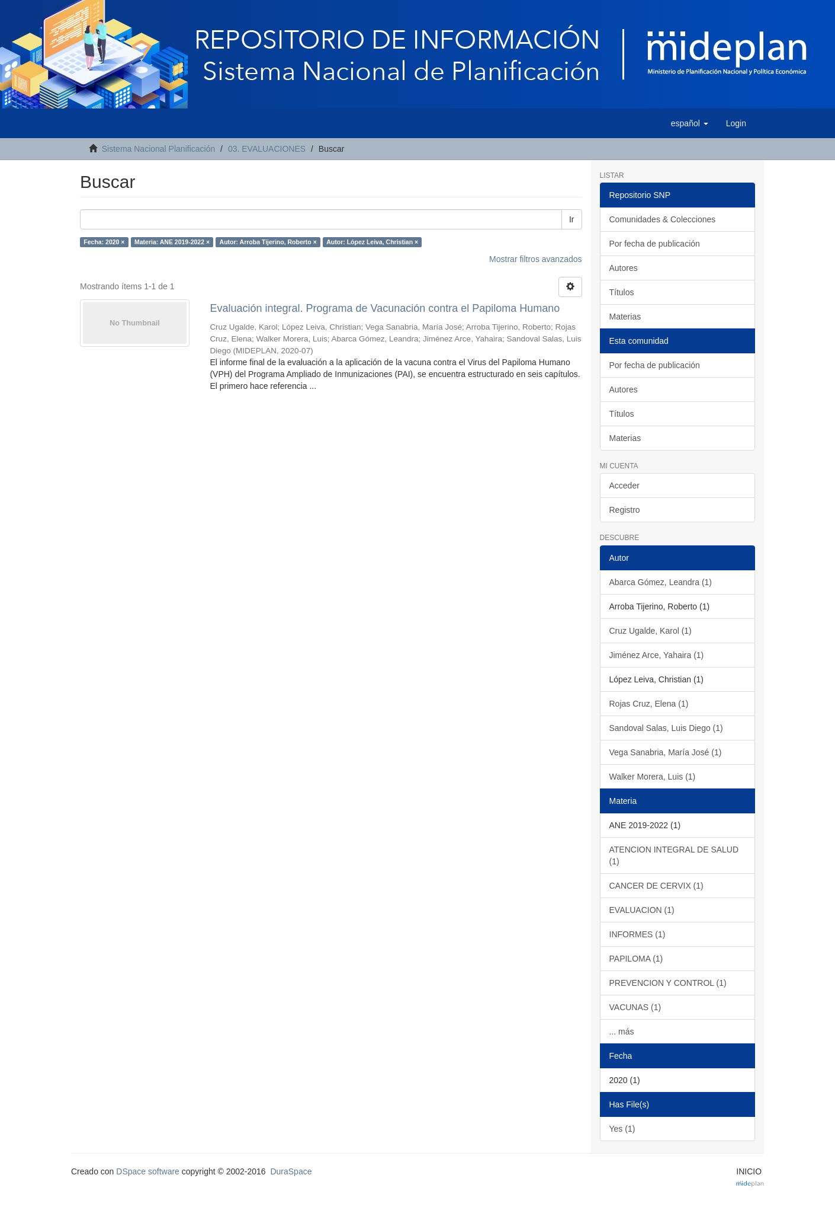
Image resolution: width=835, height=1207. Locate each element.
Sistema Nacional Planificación (158, 149)
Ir (571, 219)
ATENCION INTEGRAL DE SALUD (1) (674, 855)
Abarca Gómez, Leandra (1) (660, 582)
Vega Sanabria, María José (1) (665, 752)
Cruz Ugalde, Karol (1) (650, 631)
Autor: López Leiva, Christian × (372, 241)
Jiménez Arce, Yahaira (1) (656, 655)
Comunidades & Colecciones (662, 219)
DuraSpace (290, 1171)
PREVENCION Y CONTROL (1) (668, 983)
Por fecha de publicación (654, 243)
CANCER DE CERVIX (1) (656, 885)
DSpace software (147, 1171)
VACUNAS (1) (635, 1007)
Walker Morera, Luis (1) (652, 776)
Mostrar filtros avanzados (535, 259)
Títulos (621, 292)
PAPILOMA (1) (636, 958)
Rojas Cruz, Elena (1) (649, 703)
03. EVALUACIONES (267, 149)
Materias (625, 316)
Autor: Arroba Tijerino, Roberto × (268, 241)
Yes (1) (622, 1128)
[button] (689, 123)
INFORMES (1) (637, 934)
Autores (623, 268)
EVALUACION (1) (642, 910)
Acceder (624, 485)
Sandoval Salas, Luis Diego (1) (666, 728)
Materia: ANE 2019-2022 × (172, 241)
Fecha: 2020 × (104, 241)
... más (621, 1031)
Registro (624, 510)
